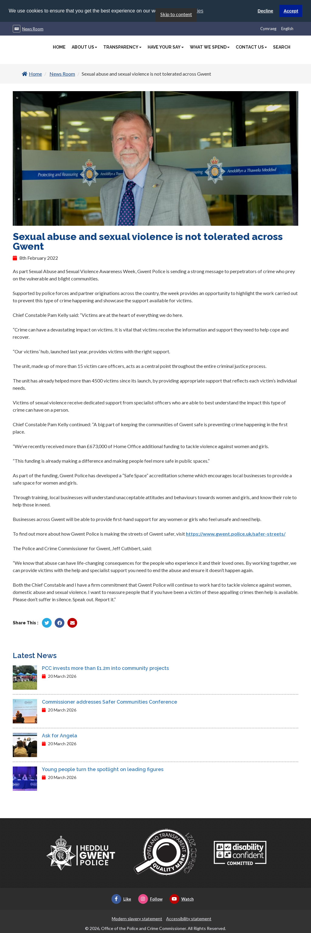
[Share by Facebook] (59, 623)
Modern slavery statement (137, 918)
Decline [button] (265, 11)
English (287, 28)
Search (281, 46)
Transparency (122, 46)
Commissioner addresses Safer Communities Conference (109, 702)
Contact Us (251, 46)
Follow (150, 899)
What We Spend (210, 46)
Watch (181, 899)
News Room (32, 28)
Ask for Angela (59, 736)
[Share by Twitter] (47, 623)
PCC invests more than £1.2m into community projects (105, 668)
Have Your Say (166, 46)
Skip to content (176, 14)
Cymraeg (268, 28)
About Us (84, 46)
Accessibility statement (188, 918)
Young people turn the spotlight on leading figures (102, 769)
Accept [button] (291, 11)
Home (59, 46)
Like (121, 899)
